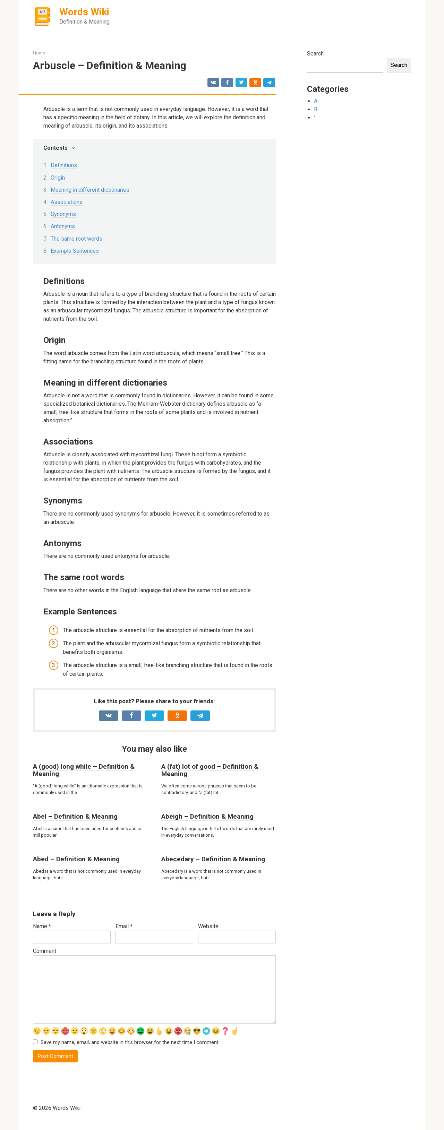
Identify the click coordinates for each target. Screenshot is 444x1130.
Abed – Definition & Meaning (76, 859)
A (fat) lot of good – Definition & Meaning (209, 770)
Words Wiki (84, 12)
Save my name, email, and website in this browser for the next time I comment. (130, 1043)
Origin (58, 177)
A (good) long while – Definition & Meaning (84, 770)
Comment (44, 951)
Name (42, 926)
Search (315, 53)
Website (208, 926)
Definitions (64, 165)
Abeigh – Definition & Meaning (207, 816)
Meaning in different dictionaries (90, 190)
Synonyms (63, 214)
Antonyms (63, 226)
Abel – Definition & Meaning (75, 816)
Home (39, 52)
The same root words (76, 238)
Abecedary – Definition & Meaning (213, 859)
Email (124, 926)
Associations (67, 202)
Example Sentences (75, 251)
